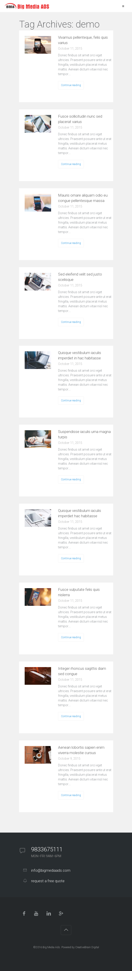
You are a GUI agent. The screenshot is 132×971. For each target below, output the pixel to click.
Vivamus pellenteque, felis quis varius (83, 40)
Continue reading (71, 85)
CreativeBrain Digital (87, 947)
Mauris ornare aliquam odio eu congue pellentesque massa (83, 198)
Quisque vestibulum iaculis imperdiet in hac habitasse (79, 355)
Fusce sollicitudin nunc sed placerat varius (80, 119)
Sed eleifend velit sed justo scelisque (80, 277)
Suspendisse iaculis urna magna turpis (84, 434)
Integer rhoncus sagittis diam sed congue (82, 671)
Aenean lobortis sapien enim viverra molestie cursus (81, 750)
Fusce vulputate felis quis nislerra (79, 592)
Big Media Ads (51, 947)
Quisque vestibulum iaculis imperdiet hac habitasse (79, 513)
